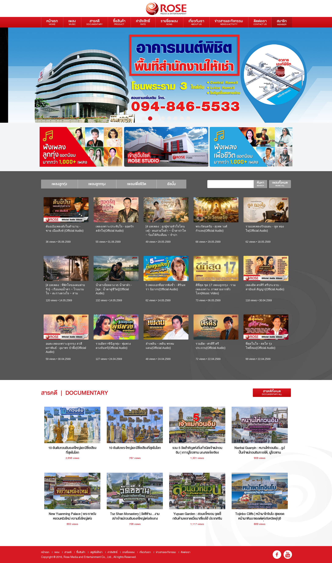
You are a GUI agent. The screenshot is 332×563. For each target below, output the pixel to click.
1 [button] (144, 118)
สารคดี (94, 22)
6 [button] (175, 118)
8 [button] (188, 118)
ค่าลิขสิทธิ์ (143, 22)
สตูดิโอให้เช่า (96, 552)
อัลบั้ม (172, 184)
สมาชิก (282, 22)
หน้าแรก (52, 22)
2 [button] (150, 118)
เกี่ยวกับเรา (196, 22)
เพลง (72, 22)
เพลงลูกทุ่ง (59, 184)
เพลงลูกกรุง (97, 184)
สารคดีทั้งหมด (272, 392)
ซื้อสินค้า (119, 22)
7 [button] (182, 118)
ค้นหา (260, 183)
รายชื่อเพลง (169, 22)
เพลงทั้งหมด (280, 183)
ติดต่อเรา (260, 22)
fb (277, 554)
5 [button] (169, 118)
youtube (288, 554)
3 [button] (156, 118)
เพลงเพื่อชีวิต (136, 184)
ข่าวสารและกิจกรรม (229, 22)
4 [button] (163, 118)
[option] (166, 75)
